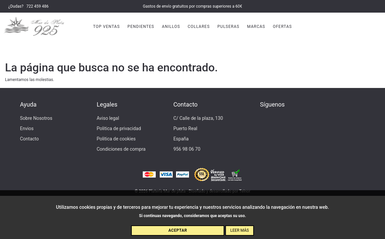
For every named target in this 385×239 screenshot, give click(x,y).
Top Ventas (106, 26)
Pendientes (140, 26)
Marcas (256, 26)
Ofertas (282, 26)
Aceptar (177, 230)
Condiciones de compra (120, 149)
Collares (199, 26)
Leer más (239, 230)
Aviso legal (107, 118)
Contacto (29, 138)
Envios (27, 128)
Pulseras (228, 26)
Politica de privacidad (118, 128)
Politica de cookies (115, 138)
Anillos (171, 26)
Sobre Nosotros (36, 118)
